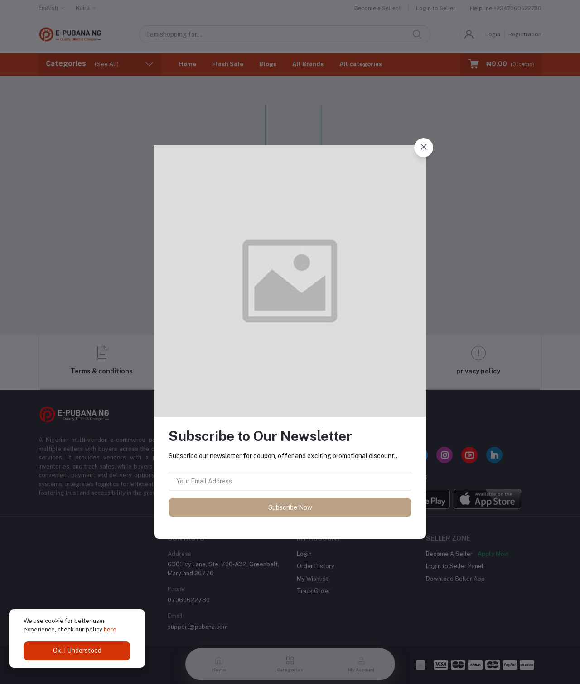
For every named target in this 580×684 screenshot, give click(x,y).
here (110, 629)
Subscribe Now (290, 507)
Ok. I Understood (77, 650)
